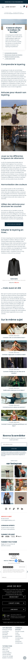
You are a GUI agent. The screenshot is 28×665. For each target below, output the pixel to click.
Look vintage (5, 651)
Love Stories (5, 631)
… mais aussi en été (9, 58)
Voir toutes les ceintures (14, 224)
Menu (3, 7)
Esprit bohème (6, 648)
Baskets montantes (7, 658)
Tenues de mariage (7, 656)
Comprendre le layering (10, 53)
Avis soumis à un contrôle (14, 563)
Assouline (4, 634)
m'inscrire (14, 448)
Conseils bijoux (19, 638)
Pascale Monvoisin (7, 636)
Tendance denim (6, 653)
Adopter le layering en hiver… (12, 56)
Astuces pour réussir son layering (13, 55)
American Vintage (7, 629)
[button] (26, 7)
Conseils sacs (19, 643)
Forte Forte (5, 638)
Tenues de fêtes (6, 654)
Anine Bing (5, 633)
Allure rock (5, 649)
